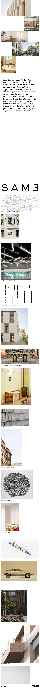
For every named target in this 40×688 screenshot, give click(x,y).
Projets (35, 686)
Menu (3, 686)
